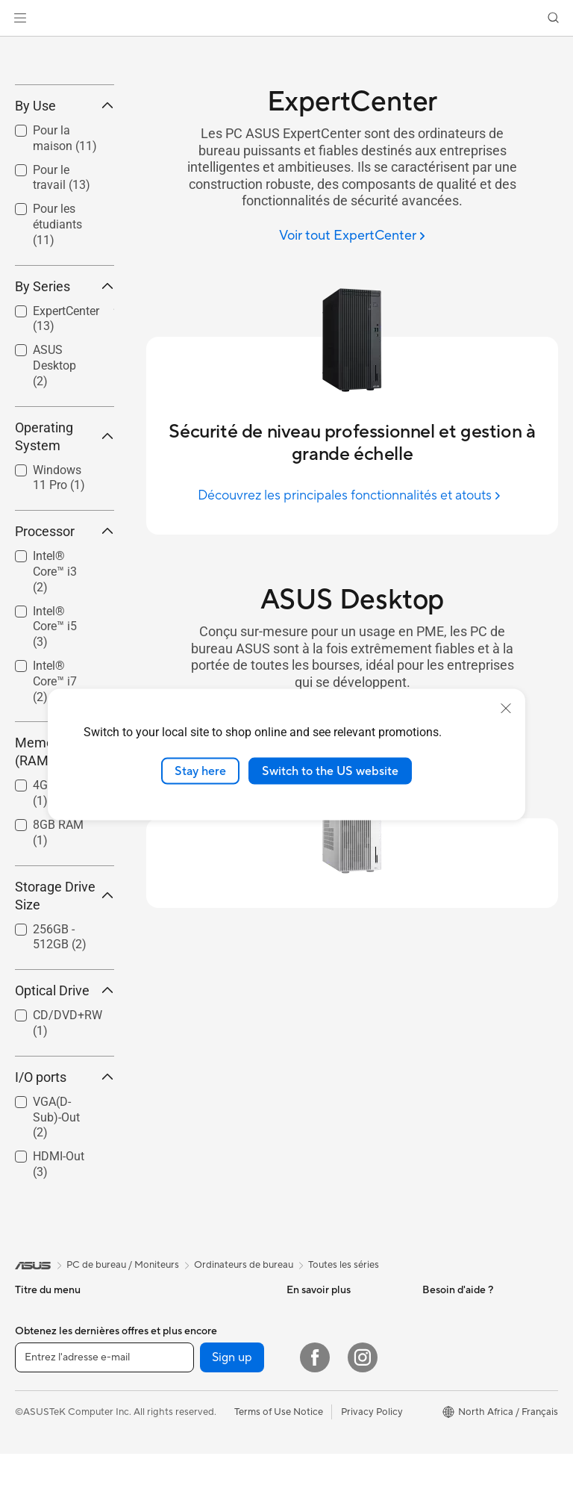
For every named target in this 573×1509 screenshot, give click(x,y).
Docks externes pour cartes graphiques (193, 1472)
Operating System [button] (64, 545)
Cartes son (171, 1501)
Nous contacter (320, 1467)
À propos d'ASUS (460, 1422)
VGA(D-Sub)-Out (56, 1226)
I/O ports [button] (64, 1186)
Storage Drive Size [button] (64, 1004)
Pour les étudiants (57, 334)
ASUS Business (319, 1422)
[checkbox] (64, 335)
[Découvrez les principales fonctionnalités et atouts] (352, 495)
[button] (20, 18)
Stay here (200, 770)
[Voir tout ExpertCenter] (352, 236)
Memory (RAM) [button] (64, 861)
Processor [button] (64, 641)
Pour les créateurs (54, 1490)
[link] (286, 18)
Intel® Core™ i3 (55, 681)
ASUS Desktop (54, 475)
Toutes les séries (343, 1374)
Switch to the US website (330, 770)
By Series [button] (64, 395)
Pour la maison (47, 1445)
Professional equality (467, 1489)
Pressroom (446, 1444)
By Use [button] (64, 215)
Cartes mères (177, 1422)
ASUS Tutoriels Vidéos (335, 1490)
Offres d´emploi (456, 1466)
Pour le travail (45, 1467)
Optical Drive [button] (64, 1099)
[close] (506, 708)
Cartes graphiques (189, 1444)
